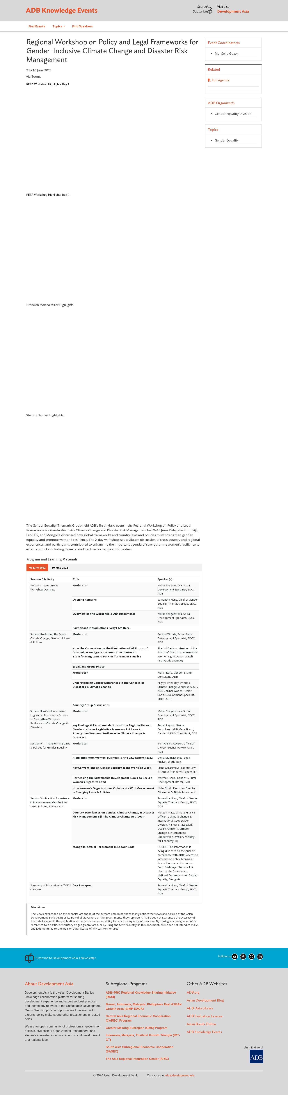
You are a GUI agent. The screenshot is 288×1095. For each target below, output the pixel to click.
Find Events (37, 26)
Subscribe (202, 11)
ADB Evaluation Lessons (205, 1016)
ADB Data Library (200, 1008)
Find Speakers (82, 26)
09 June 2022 (37, 567)
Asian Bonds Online (201, 1024)
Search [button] (204, 7)
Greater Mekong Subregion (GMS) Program (136, 1027)
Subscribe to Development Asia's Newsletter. (61, 958)
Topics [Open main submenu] (57, 26)
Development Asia (233, 11)
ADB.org (193, 992)
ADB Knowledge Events (204, 1032)
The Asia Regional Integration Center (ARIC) (137, 1058)
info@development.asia (180, 1075)
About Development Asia (49, 984)
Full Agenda (219, 80)
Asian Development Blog (205, 1000)
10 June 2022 (60, 567)
